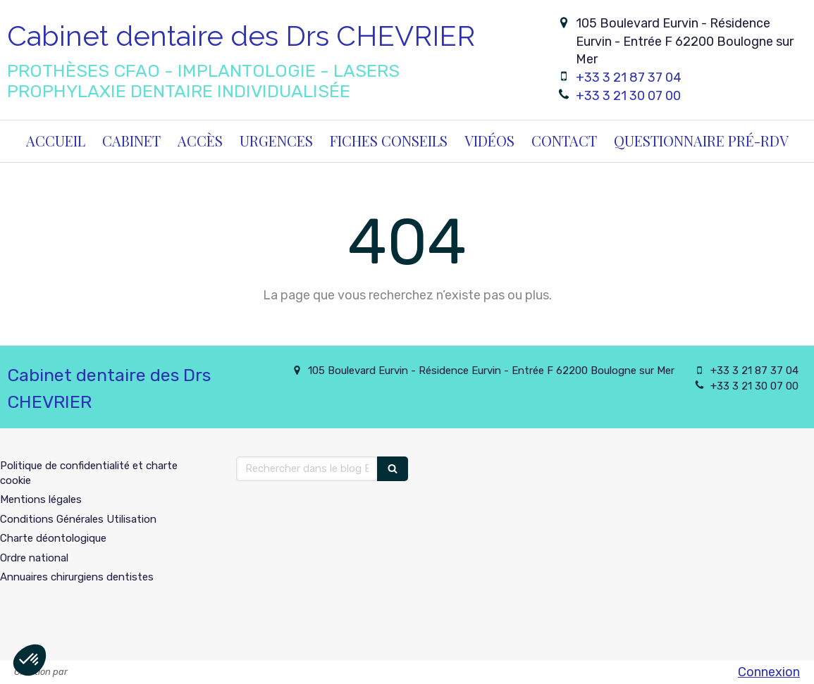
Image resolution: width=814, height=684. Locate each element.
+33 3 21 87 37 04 (629, 77)
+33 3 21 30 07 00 (628, 96)
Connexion (769, 672)
